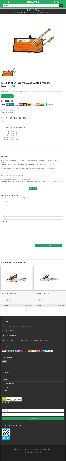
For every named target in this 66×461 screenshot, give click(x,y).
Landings (6, 387)
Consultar (28, 305)
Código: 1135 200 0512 (7, 298)
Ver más (33, 188)
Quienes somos (8, 376)
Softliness (50, 449)
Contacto (6, 390)
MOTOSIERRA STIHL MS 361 (9, 293)
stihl (2, 115)
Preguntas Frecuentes (9, 383)
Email (4, 208)
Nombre (5, 201)
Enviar (48, 245)
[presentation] (17, 239)
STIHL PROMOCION (11, 111)
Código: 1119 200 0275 (40, 298)
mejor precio (20, 115)
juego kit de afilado (29, 115)
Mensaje (5, 222)
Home (16, 12)
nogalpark (7, 115)
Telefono (5, 215)
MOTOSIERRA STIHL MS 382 (42, 293)
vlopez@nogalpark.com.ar (13, 335)
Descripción (6, 122)
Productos (22, 12)
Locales (6, 379)
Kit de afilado (11, 109)
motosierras (13, 115)
